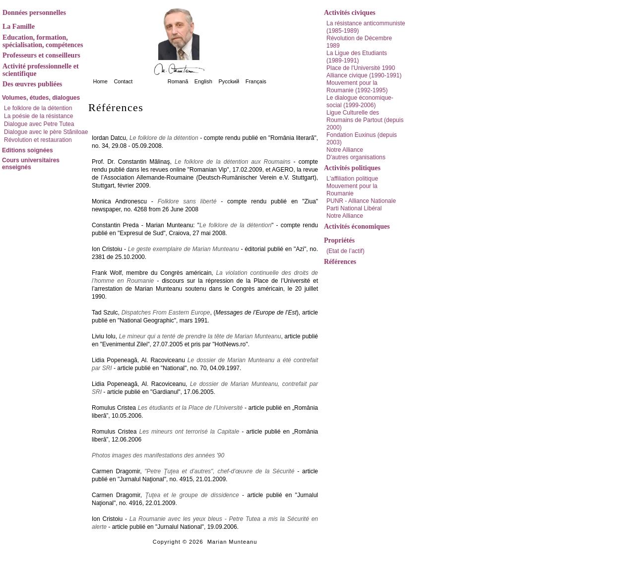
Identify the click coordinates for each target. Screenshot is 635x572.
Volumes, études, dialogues (41, 97)
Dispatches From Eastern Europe (166, 312)
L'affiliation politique (352, 178)
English (203, 81)
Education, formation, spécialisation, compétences (42, 41)
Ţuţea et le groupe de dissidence (192, 495)
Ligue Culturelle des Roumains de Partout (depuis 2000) (364, 120)
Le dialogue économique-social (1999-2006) (359, 101)
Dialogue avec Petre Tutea (39, 124)
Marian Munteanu (232, 542)
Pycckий (228, 81)
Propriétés (339, 240)
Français (256, 81)
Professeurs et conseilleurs (41, 55)
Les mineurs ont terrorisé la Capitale (189, 431)
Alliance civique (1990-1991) (363, 75)
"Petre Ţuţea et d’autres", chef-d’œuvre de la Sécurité (219, 471)
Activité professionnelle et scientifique (40, 70)
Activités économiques (357, 226)
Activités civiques (350, 12)
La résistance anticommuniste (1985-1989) (365, 27)
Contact (123, 81)
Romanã (178, 81)
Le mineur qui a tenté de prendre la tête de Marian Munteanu (200, 336)
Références (340, 261)
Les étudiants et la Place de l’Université (190, 407)
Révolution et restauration (38, 139)
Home (100, 81)
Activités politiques (352, 168)
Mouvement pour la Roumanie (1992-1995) (356, 86)
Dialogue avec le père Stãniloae (46, 131)
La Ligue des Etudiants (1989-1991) (356, 57)
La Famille (18, 26)
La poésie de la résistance (38, 116)
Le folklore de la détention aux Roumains (233, 161)
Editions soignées (27, 150)
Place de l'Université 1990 (360, 67)
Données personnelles (34, 12)
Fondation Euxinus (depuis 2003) (361, 138)
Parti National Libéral (353, 208)
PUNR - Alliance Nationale (361, 200)
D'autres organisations (355, 157)
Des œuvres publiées (32, 84)
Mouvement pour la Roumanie (352, 190)
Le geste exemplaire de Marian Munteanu (183, 249)
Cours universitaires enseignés (31, 164)
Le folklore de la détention (38, 108)
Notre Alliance (344, 149)
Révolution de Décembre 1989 (359, 42)
